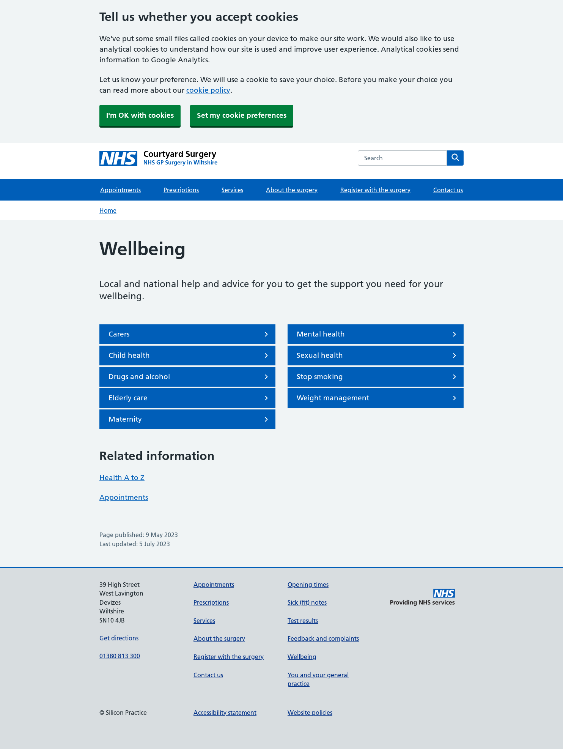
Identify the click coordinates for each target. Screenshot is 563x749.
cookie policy (208, 90)
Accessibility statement (224, 712)
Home (107, 210)
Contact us (448, 190)
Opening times (308, 584)
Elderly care (190, 398)
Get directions (118, 638)
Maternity (190, 419)
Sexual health (378, 355)
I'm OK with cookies (140, 115)
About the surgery (292, 190)
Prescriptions (181, 190)
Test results (303, 620)
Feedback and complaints (323, 638)
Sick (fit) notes (307, 602)
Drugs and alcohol (190, 376)
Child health (190, 355)
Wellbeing (302, 657)
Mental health (378, 334)
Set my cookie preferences (241, 115)
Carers (190, 334)
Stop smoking (378, 376)
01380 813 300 (119, 656)
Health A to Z (122, 477)
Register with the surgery (375, 190)
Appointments (120, 190)
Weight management (378, 398)
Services (232, 190)
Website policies (310, 712)
